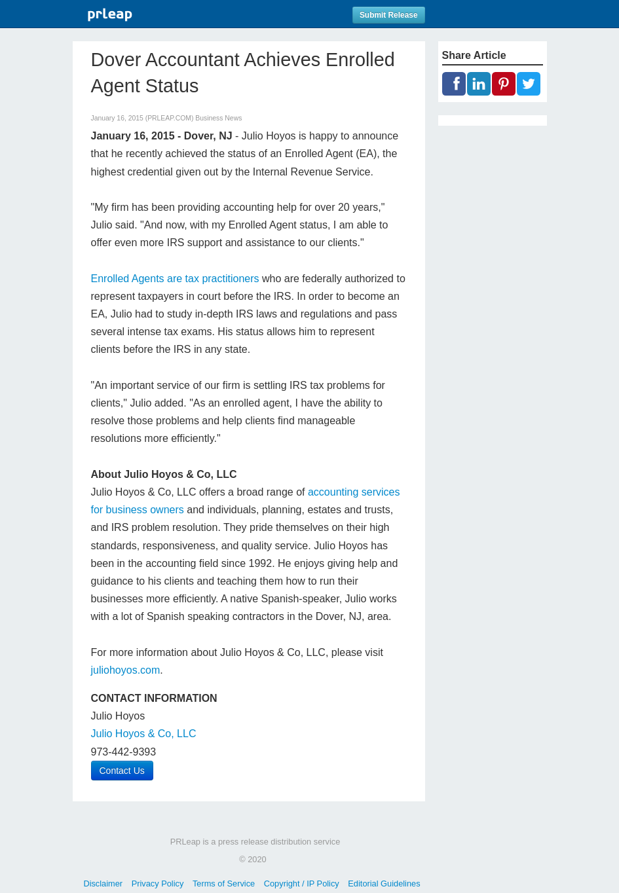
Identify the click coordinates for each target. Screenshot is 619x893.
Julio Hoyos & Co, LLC (144, 733)
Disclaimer (102, 883)
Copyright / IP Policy (301, 883)
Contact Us (122, 770)
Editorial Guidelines (384, 883)
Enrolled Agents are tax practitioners (175, 278)
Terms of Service (224, 883)
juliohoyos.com (125, 670)
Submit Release (389, 15)
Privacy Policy (158, 883)
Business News (218, 118)
